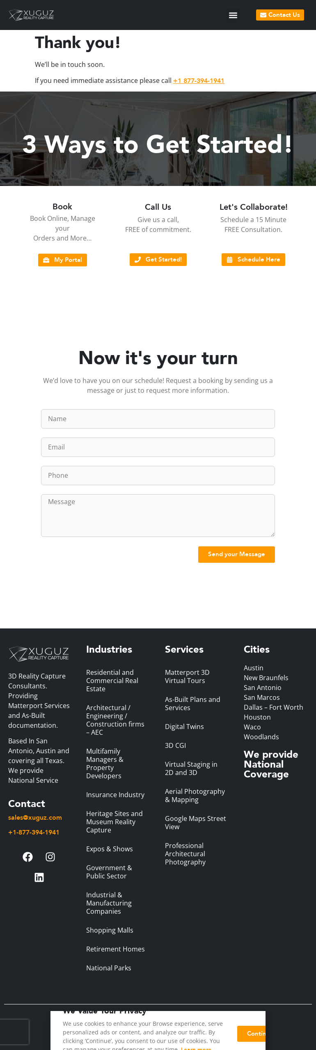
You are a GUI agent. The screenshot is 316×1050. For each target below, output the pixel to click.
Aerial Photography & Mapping (195, 795)
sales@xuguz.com (35, 817)
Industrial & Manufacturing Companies (109, 903)
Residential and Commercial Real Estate (112, 680)
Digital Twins (184, 726)
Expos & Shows (109, 848)
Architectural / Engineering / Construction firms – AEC (115, 720)
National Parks (108, 967)
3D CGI (175, 745)
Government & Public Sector (109, 871)
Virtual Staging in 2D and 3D (191, 768)
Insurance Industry (115, 794)
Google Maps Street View (195, 822)
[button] (233, 15)
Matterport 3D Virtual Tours (187, 676)
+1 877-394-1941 (198, 80)
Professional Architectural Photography (185, 854)
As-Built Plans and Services (192, 703)
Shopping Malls (109, 930)
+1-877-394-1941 (34, 832)
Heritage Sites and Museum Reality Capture (114, 821)
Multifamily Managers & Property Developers (105, 763)
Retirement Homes (115, 949)
